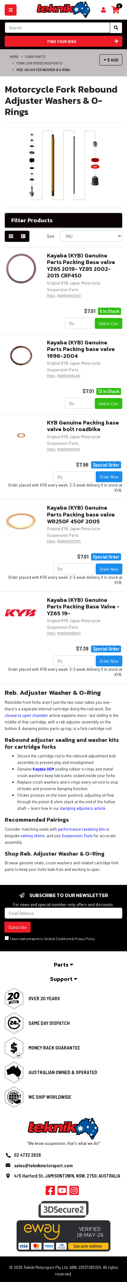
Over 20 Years (44, 998)
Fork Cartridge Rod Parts (40, 63)
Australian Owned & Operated (62, 1072)
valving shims (33, 835)
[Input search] (57, 27)
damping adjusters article (82, 808)
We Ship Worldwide (49, 1097)
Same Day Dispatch (49, 1023)
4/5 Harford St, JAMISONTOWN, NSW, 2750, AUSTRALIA (67, 1176)
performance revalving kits (81, 829)
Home (14, 56)
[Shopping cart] (103, 10)
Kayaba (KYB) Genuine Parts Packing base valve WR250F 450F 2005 (81, 514)
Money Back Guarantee (54, 1047)
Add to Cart (108, 323)
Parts (63, 964)
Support (63, 979)
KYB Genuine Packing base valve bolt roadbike (83, 426)
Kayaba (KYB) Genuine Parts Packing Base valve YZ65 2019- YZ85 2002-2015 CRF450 (81, 265)
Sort (50, 236)
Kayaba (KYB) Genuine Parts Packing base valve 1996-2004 (81, 349)
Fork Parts (35, 56)
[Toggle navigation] (11, 10)
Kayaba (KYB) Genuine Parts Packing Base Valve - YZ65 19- (83, 606)
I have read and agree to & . (50, 938)
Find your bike (83, 41)
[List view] (23, 236)
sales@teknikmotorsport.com (43, 1165)
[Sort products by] (91, 236)
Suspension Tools (77, 835)
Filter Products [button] (32, 220)
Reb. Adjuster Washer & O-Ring (43, 69)
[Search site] (116, 27)
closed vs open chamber (26, 715)
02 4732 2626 (27, 1155)
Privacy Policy (84, 939)
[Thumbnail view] (11, 236)
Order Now (109, 476)
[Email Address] (63, 913)
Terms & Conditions (57, 939)
